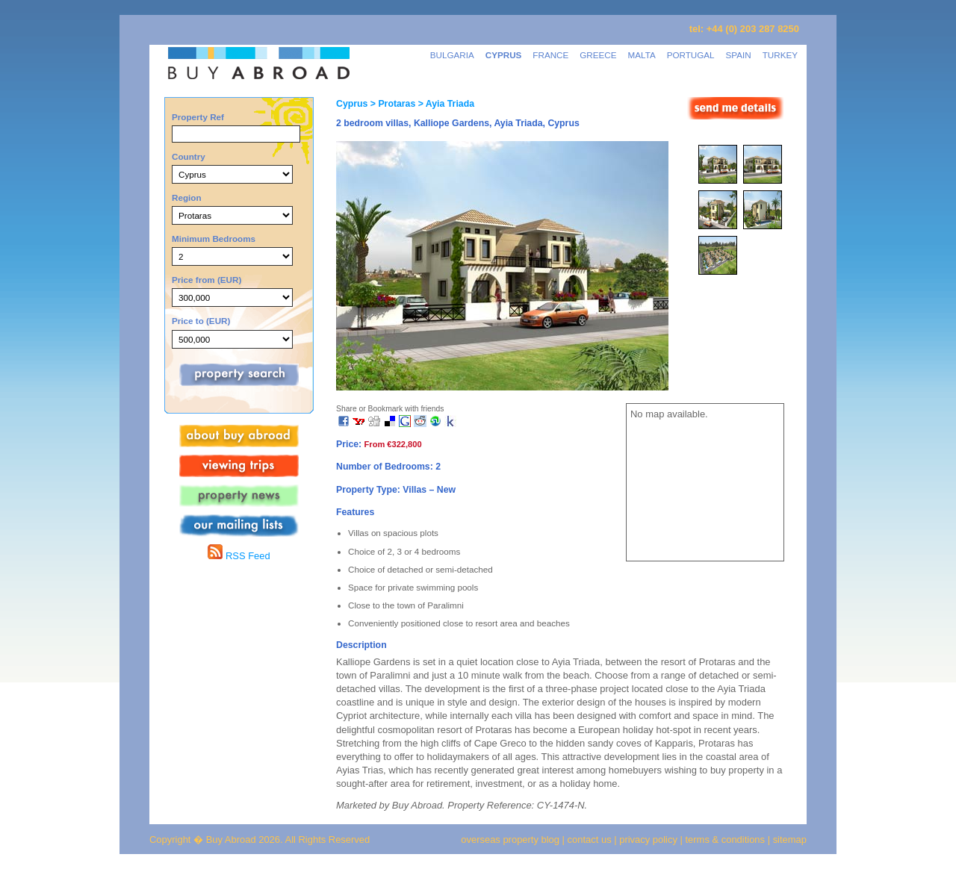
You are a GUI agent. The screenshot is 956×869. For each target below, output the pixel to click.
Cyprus (351, 104)
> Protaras (391, 104)
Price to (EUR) (201, 321)
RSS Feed (239, 555)
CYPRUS (503, 55)
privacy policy (648, 839)
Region (187, 197)
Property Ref (198, 117)
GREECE (598, 55)
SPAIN (738, 55)
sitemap (788, 839)
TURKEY (780, 55)
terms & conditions (727, 839)
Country (188, 156)
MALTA (642, 55)
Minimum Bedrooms (213, 238)
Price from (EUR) (206, 279)
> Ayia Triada (444, 104)
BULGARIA (452, 55)
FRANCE (550, 55)
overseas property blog (510, 839)
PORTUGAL (691, 55)
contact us (590, 839)
